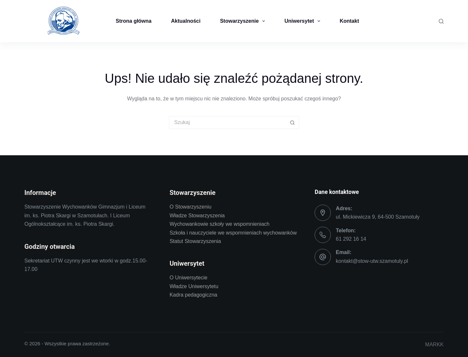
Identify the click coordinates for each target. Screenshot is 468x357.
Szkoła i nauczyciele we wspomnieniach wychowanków (233, 233)
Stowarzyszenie (243, 21)
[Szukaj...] (227, 122)
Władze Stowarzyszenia (197, 215)
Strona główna (133, 21)
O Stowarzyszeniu (191, 207)
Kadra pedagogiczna (193, 295)
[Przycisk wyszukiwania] (292, 122)
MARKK (434, 344)
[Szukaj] (441, 21)
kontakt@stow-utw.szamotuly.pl (372, 261)
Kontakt (349, 21)
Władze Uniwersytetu (194, 286)
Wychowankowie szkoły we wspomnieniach (220, 224)
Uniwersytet (303, 21)
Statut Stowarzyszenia (195, 241)
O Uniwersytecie (188, 277)
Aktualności (186, 21)
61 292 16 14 (351, 239)
